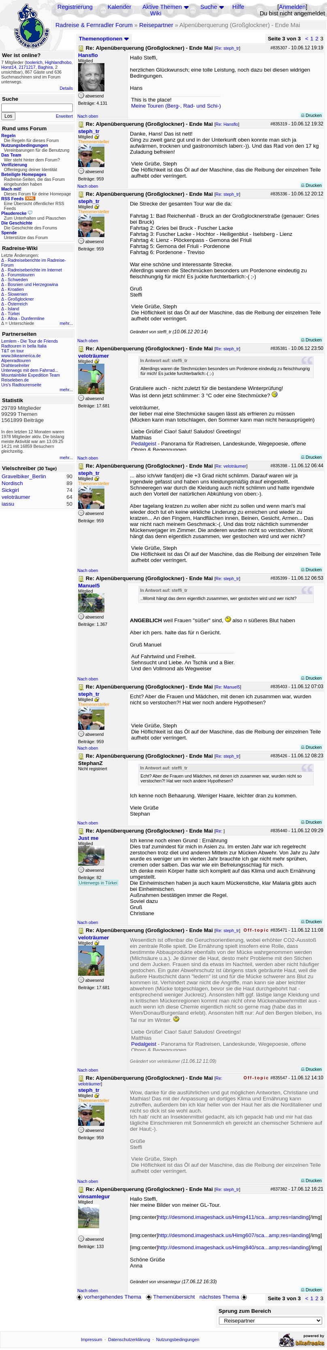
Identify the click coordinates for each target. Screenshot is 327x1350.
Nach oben (87, 116)
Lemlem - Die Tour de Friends (29, 341)
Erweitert (64, 116)
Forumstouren (21, 274)
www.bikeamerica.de (21, 355)
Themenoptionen (104, 39)
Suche (208, 7)
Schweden (18, 279)
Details (66, 88)
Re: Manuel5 (228, 687)
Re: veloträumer (231, 466)
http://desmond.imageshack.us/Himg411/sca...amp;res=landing (233, 1217)
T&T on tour (12, 350)
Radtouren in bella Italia (24, 345)
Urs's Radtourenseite (21, 384)
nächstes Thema (224, 1297)
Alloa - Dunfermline (26, 318)
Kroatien (16, 289)
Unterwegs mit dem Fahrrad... (29, 370)
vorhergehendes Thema (108, 1297)
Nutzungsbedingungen (178, 1339)
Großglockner (21, 299)
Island (13, 308)
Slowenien (18, 294)
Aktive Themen (162, 7)
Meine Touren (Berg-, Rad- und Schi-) (176, 106)
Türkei (14, 313)
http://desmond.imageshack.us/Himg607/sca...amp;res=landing (233, 1235)
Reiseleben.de (15, 379)
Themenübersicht (170, 1297)
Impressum (91, 1339)
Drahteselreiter (15, 365)
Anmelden (292, 7)
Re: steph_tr (227, 48)
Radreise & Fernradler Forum (94, 25)
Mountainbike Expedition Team (30, 375)
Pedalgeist (143, 444)
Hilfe (238, 7)
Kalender (120, 7)
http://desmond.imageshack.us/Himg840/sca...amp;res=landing (233, 1247)
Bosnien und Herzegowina (33, 284)
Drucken (311, 115)
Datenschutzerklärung (129, 1339)
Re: (220, 831)
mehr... (66, 323)
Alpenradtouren (16, 360)
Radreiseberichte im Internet (35, 269)
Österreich (18, 303)
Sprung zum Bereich (245, 1311)
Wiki (155, 13)
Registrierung (75, 7)
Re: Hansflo (227, 124)
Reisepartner (156, 25)
